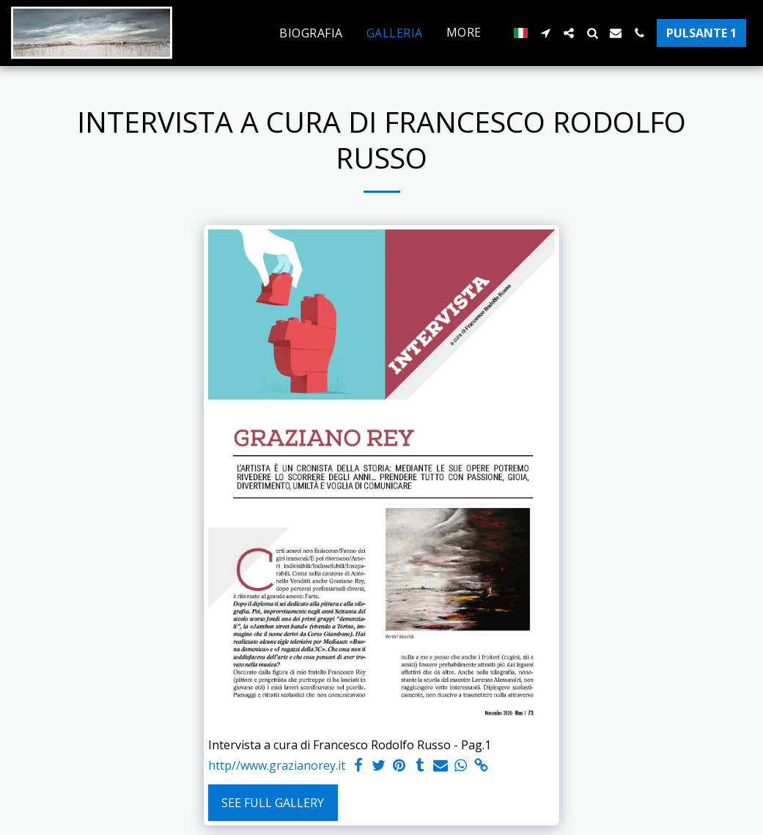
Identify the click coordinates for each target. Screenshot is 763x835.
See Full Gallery (272, 803)
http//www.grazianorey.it (276, 765)
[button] (545, 33)
